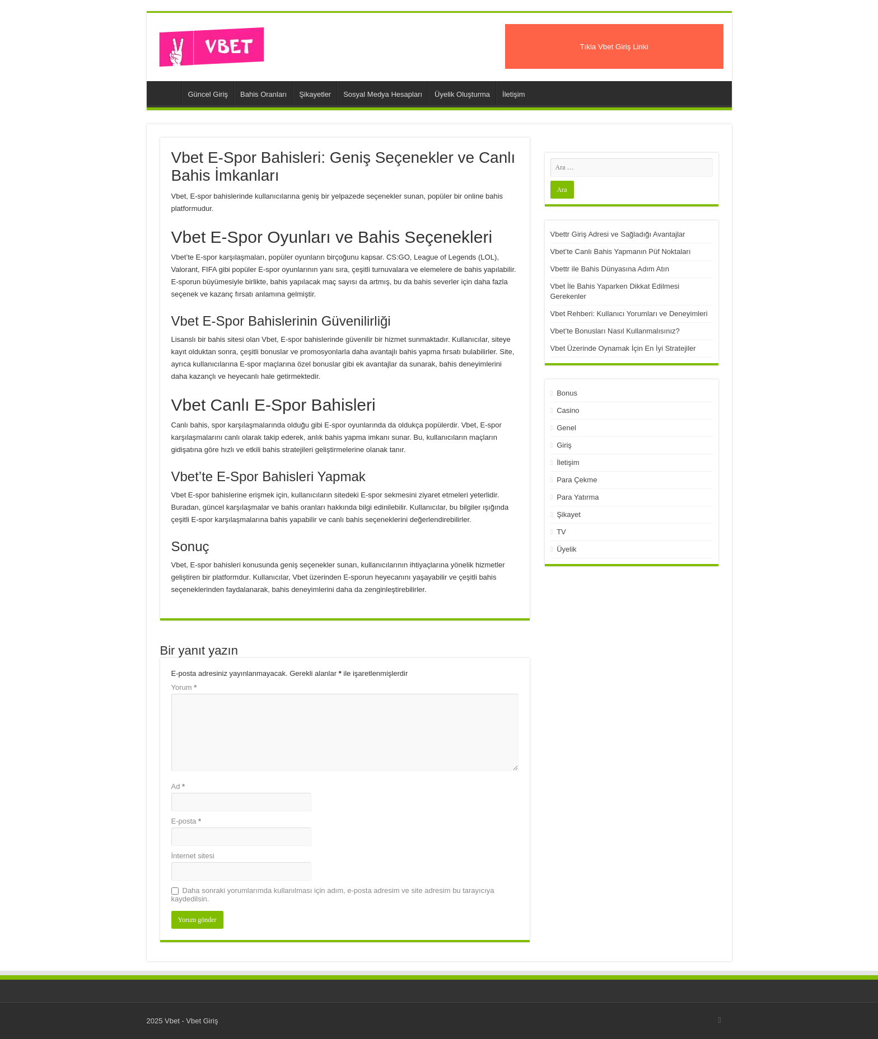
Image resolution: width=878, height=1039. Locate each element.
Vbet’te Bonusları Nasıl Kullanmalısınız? (615, 331)
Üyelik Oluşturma (462, 94)
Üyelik (566, 549)
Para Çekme (577, 480)
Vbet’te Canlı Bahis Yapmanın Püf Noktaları (620, 251)
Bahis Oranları (263, 94)
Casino (568, 410)
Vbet (166, 93)
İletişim (513, 94)
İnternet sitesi (192, 856)
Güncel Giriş (208, 94)
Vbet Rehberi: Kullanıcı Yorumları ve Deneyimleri (629, 313)
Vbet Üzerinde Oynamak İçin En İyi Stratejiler (623, 348)
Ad (178, 786)
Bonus (567, 393)
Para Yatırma (578, 497)
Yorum (184, 687)
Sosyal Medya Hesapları (382, 94)
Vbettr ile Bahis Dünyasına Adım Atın (609, 269)
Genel (566, 428)
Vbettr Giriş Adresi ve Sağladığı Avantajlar (617, 234)
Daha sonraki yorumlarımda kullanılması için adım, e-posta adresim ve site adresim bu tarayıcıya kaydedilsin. (332, 894)
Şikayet (569, 514)
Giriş (564, 445)
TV (561, 532)
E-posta (186, 821)
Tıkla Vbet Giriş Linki (614, 47)
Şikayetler (315, 94)
